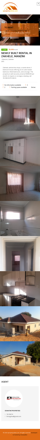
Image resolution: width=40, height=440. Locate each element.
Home (6, 31)
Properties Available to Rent (19, 31)
